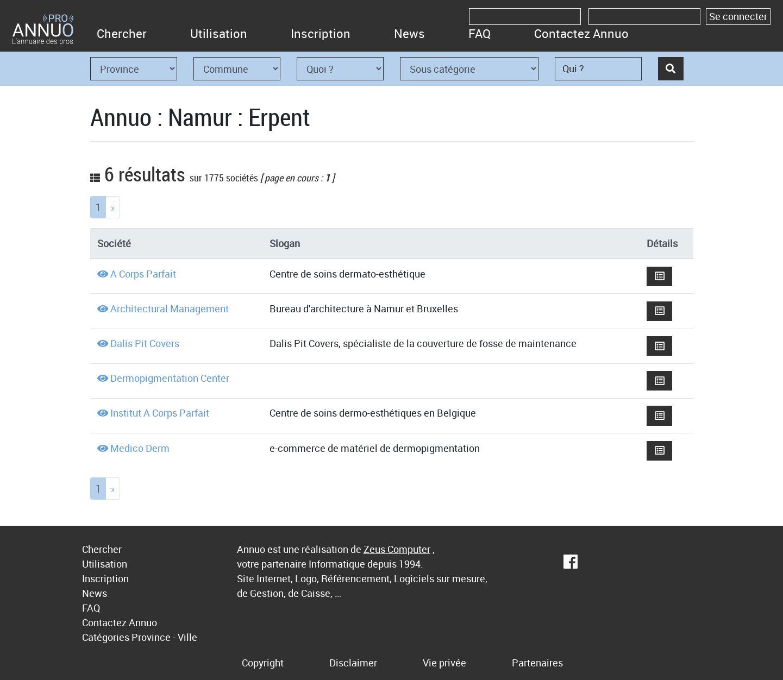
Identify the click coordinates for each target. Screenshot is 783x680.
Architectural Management (169, 308)
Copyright (263, 662)
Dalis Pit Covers (144, 343)
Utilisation (218, 33)
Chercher (122, 33)
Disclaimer (353, 662)
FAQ (479, 33)
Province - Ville (164, 637)
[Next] (112, 207)
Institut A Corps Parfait (159, 412)
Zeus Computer (397, 549)
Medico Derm (140, 448)
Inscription (320, 33)
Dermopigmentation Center (169, 378)
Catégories (105, 637)
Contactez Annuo (581, 33)
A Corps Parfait (143, 273)
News (409, 33)
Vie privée (444, 662)
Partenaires (537, 662)
